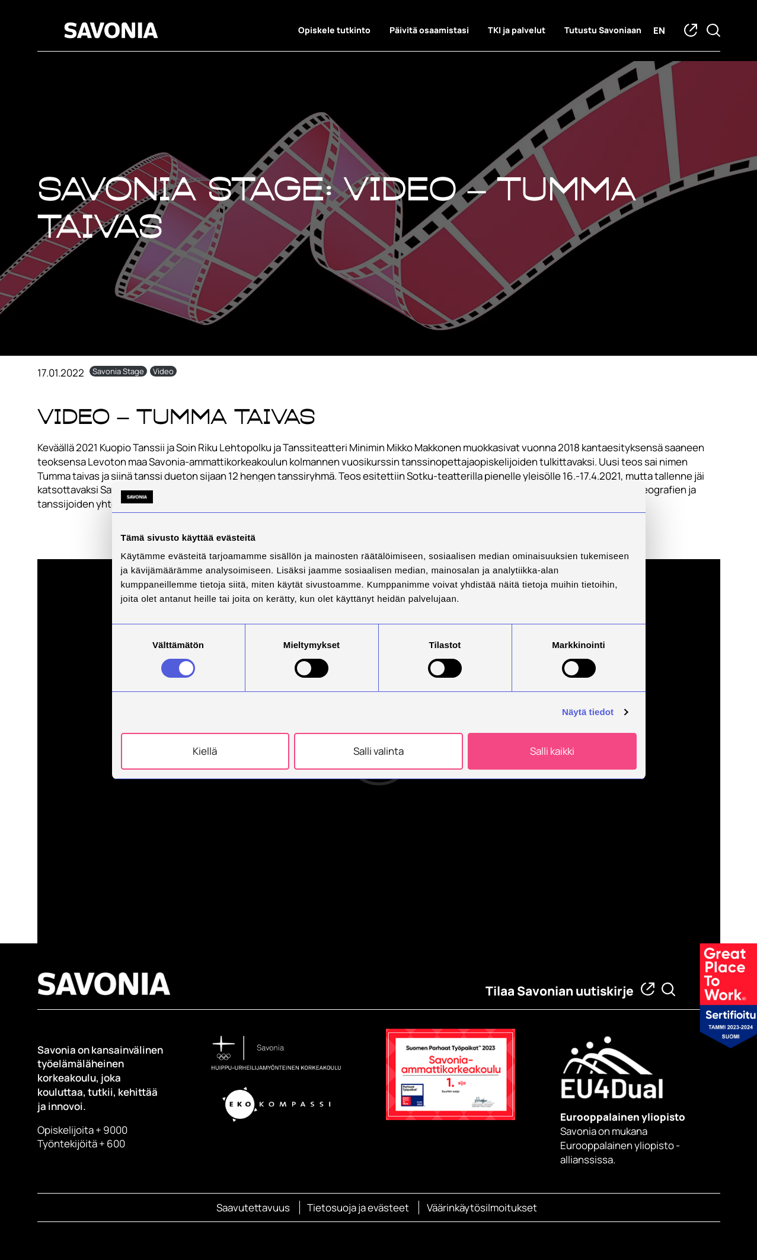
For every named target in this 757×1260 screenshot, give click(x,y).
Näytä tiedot (588, 712)
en (659, 30)
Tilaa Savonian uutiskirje (559, 991)
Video (163, 371)
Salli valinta (378, 751)
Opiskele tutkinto (334, 30)
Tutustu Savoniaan (602, 30)
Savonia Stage (118, 371)
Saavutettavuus (253, 1207)
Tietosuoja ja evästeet (358, 1207)
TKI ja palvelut (516, 30)
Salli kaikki (552, 751)
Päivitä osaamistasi (429, 30)
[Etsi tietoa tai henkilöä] (668, 989)
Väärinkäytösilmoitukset (482, 1207)
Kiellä (205, 751)
